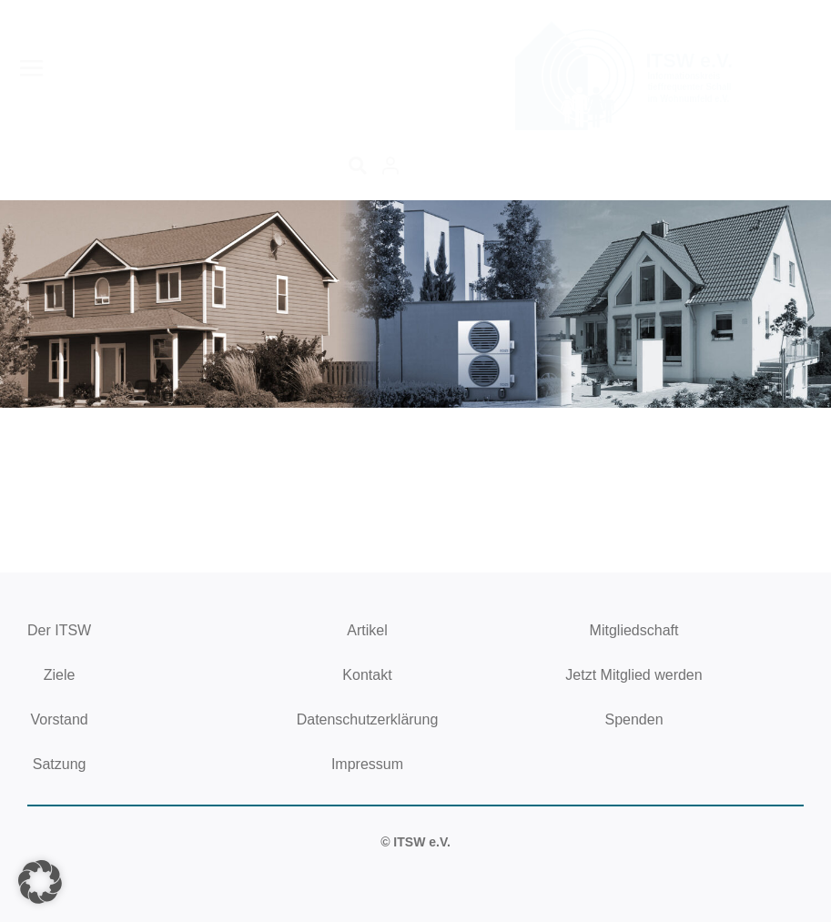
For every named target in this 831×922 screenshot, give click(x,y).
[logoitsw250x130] (627, 26)
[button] (40, 882)
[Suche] (357, 166)
